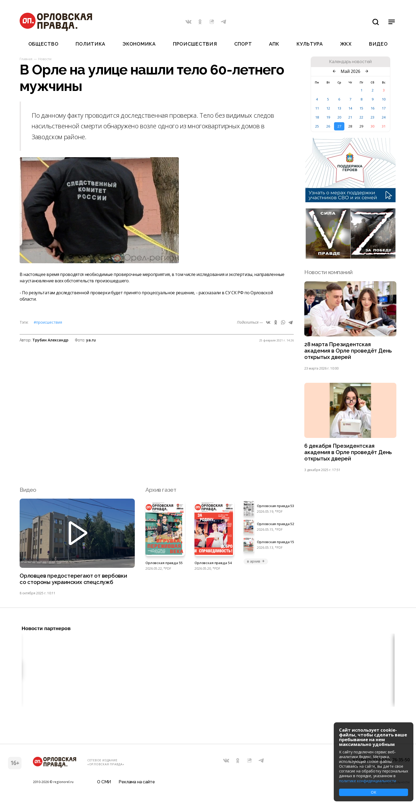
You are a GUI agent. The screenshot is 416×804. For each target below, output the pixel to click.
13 (339, 108)
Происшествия (195, 44)
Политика (90, 44)
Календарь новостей (350, 62)
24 (383, 117)
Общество (43, 44)
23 (372, 117)
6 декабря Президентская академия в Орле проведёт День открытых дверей (348, 453)
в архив (256, 562)
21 (350, 117)
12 (328, 108)
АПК (274, 44)
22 (361, 117)
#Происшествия (48, 322)
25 (317, 126)
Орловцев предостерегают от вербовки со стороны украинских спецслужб (74, 580)
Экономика (139, 44)
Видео (378, 44)
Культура (310, 44)
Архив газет (160, 491)
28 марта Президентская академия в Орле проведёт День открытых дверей (348, 351)
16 (372, 108)
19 (328, 117)
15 (361, 108)
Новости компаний (328, 272)
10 (383, 99)
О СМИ (104, 784)
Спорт (243, 44)
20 (339, 117)
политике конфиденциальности (367, 780)
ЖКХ (346, 44)
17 (383, 108)
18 (317, 117)
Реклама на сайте (137, 784)
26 (328, 126)
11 (317, 108)
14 (350, 108)
